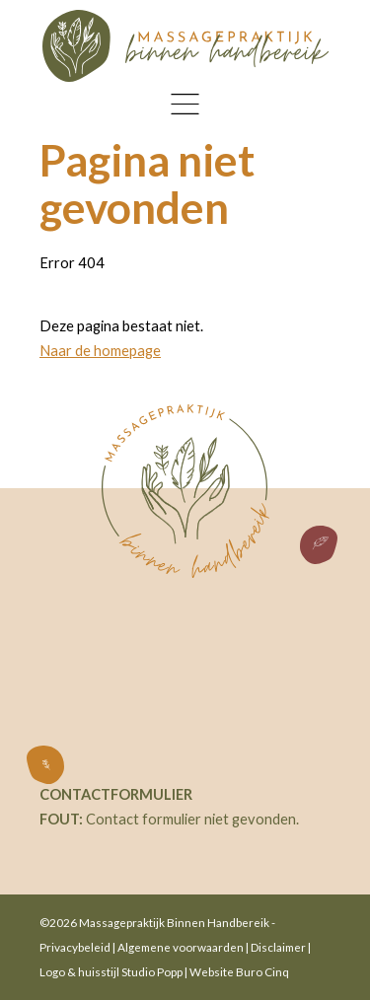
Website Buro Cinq (239, 971)
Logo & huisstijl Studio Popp (111, 971)
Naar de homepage (100, 350)
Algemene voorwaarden (180, 947)
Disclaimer (278, 947)
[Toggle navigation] (185, 104)
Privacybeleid (75, 947)
